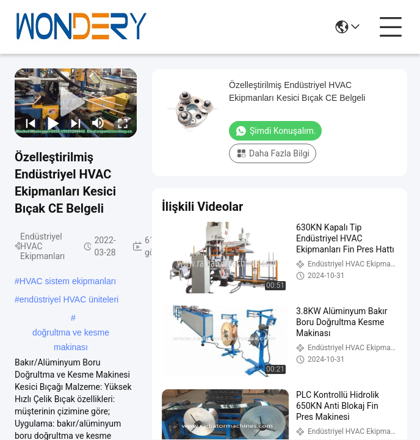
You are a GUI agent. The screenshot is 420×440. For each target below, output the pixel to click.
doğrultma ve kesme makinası (70, 334)
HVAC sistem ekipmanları (68, 281)
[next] (74, 123)
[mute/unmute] (98, 123)
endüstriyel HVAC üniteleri (69, 299)
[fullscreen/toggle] (121, 123)
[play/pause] (52, 123)
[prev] (29, 123)
